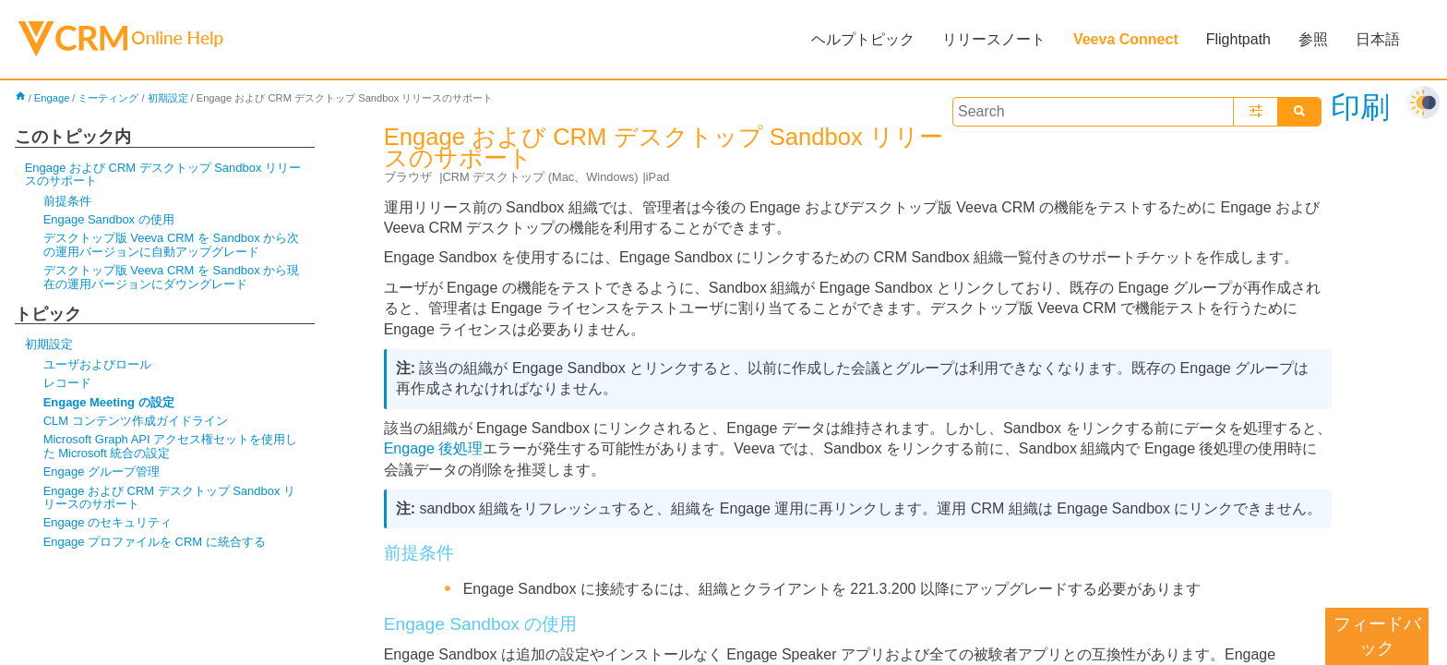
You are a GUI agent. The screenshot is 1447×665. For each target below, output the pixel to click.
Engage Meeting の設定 (108, 402)
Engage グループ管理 (101, 471)
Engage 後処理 (434, 448)
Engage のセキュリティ (107, 522)
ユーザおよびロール (97, 364)
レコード (67, 383)
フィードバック (1377, 636)
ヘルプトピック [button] (863, 39)
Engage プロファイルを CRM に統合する (154, 542)
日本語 (1378, 39)
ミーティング (108, 97)
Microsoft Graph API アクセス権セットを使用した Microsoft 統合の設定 (170, 445)
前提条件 (67, 201)
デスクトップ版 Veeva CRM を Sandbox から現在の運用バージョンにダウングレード (171, 276)
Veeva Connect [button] (1125, 39)
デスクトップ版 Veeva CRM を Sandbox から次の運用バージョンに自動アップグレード (171, 244)
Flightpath (1238, 39)
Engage (52, 97)
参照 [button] (1313, 39)
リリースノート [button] (994, 39)
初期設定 (168, 97)
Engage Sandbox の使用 (108, 219)
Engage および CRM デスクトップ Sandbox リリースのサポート (163, 174)
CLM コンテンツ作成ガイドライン (135, 421)
